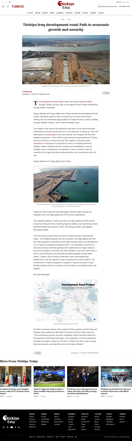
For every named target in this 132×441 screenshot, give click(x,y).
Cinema (97, 419)
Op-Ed (122, 419)
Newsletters (41, 436)
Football (108, 416)
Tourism (71, 424)
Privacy (62, 436)
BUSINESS (60, 12)
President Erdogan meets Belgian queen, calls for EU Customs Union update (14, 391)
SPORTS (85, 12)
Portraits (97, 426)
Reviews (97, 429)
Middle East (45, 421)
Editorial (122, 421)
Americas (57, 419)
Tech (69, 426)
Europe (43, 416)
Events (97, 424)
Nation (69, 19)
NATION (37, 12)
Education (84, 416)
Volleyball (109, 421)
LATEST (30, 12)
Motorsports (110, 424)
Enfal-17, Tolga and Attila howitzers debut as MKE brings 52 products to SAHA (49, 391)
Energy (70, 421)
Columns (122, 416)
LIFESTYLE (69, 12)
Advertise (70, 436)
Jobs (57, 436)
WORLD (52, 12)
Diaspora (32, 424)
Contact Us (50, 436)
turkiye (18, 6)
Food (82, 426)
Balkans (43, 424)
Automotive (72, 429)
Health (83, 419)
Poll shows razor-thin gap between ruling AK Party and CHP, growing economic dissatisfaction (82, 391)
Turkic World (45, 419)
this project (51, 135)
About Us (32, 436)
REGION (45, 12)
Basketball (109, 419)
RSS (76, 436)
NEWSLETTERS (124, 6)
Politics (31, 416)
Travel (83, 424)
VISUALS (101, 12)
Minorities (32, 426)
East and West (86, 102)
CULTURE (77, 12)
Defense (32, 419)
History (97, 416)
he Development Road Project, (51, 102)
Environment (85, 421)
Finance (70, 419)
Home (62, 19)
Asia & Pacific (58, 421)
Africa (56, 416)
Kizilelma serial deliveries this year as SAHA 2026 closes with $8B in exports (116, 391)
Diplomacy (32, 421)
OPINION (93, 12)
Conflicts (57, 424)
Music (96, 421)
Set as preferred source (107, 6)
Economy (71, 416)
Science (83, 429)
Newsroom (28, 92)
